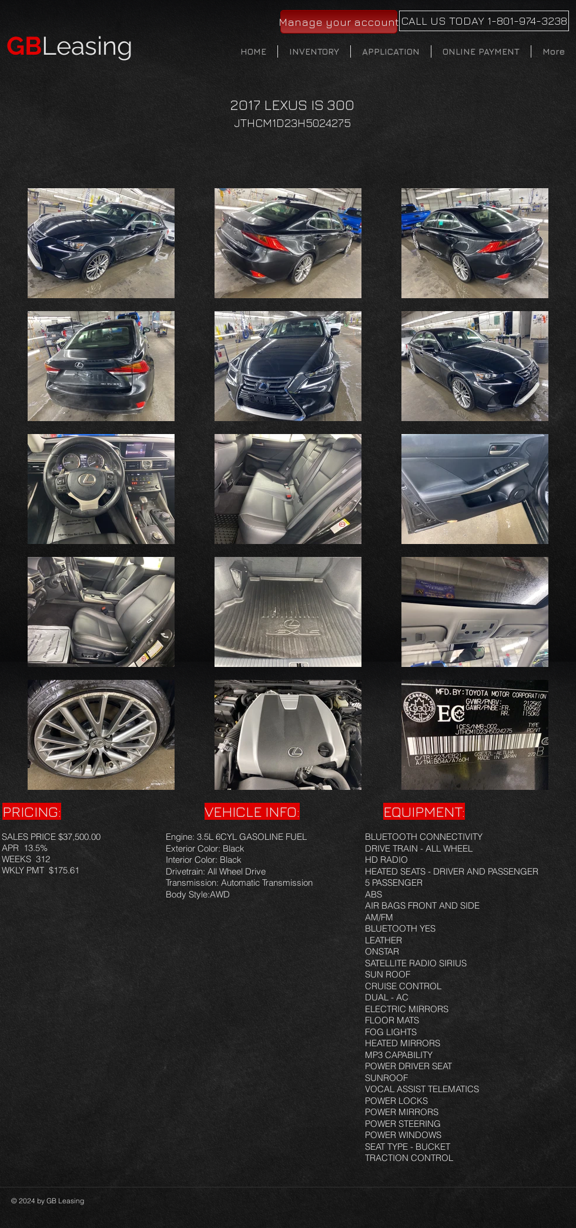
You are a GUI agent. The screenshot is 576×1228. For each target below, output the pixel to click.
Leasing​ (69, 46)
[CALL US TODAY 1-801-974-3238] (484, 21)
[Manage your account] (338, 22)
